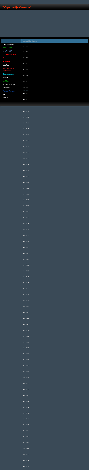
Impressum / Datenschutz (9, 84)
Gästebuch (5, 97)
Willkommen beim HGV (8, 44)
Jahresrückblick (6, 87)
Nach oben (25, 90)
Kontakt (4, 94)
